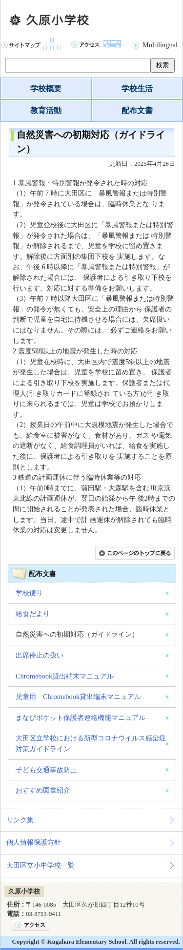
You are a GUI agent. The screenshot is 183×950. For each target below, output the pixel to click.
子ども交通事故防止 (46, 770)
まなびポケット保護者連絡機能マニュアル (80, 717)
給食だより (33, 614)
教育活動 (45, 110)
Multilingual (160, 45)
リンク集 (20, 820)
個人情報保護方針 (33, 842)
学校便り (29, 593)
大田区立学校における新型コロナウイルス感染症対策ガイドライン (91, 743)
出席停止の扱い (39, 655)
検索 (162, 65)
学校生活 (137, 88)
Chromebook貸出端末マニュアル (65, 676)
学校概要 (45, 88)
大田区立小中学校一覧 (40, 865)
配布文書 (137, 110)
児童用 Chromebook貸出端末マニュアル (78, 696)
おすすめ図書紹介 (43, 790)
